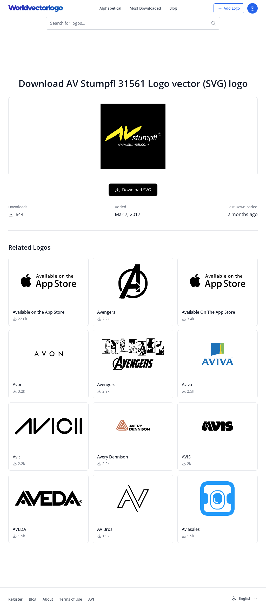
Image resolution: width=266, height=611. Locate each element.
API (91, 599)
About (48, 599)
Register (15, 599)
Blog (173, 8)
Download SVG (133, 190)
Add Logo (229, 8)
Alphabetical (110, 8)
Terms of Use (70, 599)
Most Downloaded (145, 8)
